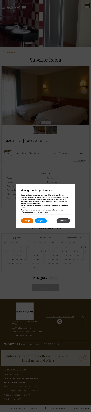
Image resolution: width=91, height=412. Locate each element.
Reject (40, 221)
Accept (27, 221)
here (30, 210)
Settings (63, 221)
